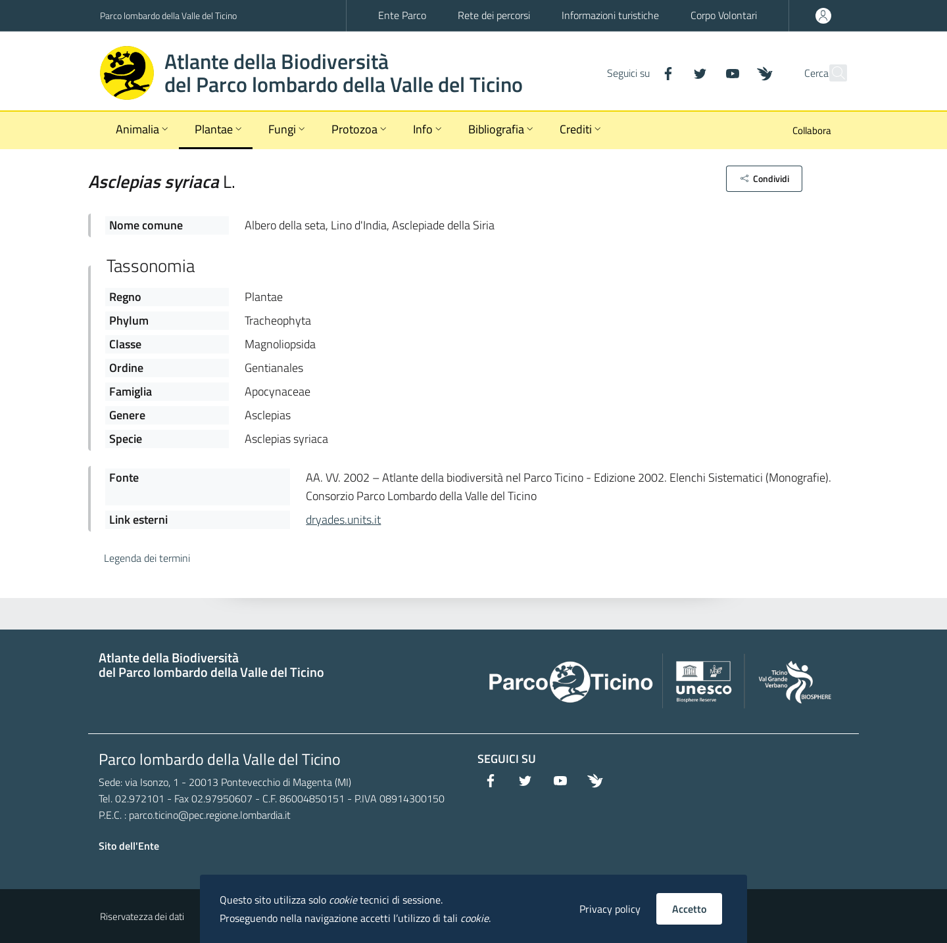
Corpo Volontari (724, 15)
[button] (764, 179)
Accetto (689, 909)
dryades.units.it (343, 519)
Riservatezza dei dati (142, 916)
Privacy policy (610, 909)
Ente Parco (402, 15)
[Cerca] (831, 73)
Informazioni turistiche (610, 15)
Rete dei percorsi (494, 15)
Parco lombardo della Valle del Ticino (168, 15)
